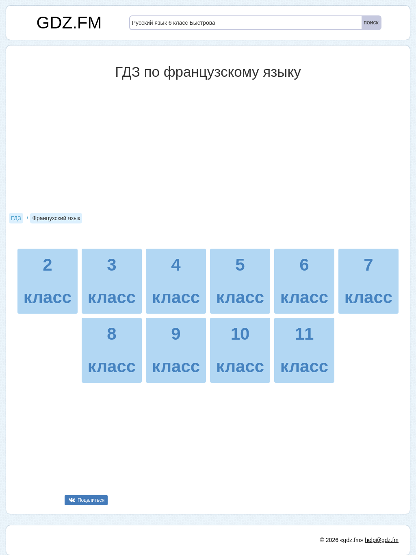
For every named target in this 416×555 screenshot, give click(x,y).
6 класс (304, 281)
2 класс (48, 281)
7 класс (368, 281)
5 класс (240, 281)
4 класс (176, 281)
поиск (371, 22)
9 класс (176, 350)
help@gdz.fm (382, 540)
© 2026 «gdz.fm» (342, 540)
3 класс (112, 281)
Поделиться (91, 500)
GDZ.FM (69, 22)
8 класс (112, 350)
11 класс (304, 350)
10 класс (240, 350)
